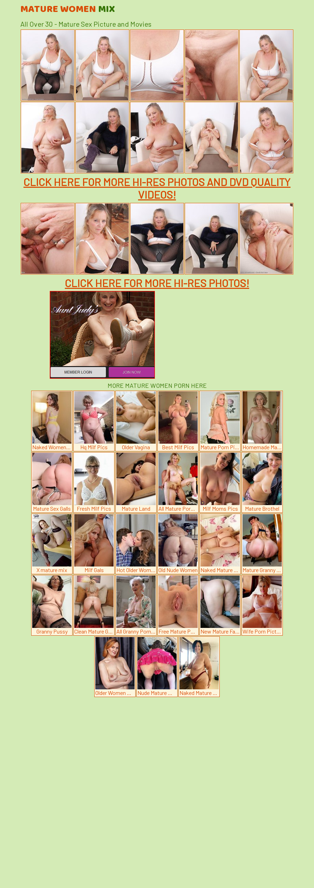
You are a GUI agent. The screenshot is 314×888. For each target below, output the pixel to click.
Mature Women (67, 9)
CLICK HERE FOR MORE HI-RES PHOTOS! (157, 283)
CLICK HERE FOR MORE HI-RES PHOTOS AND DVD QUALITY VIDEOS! (157, 188)
